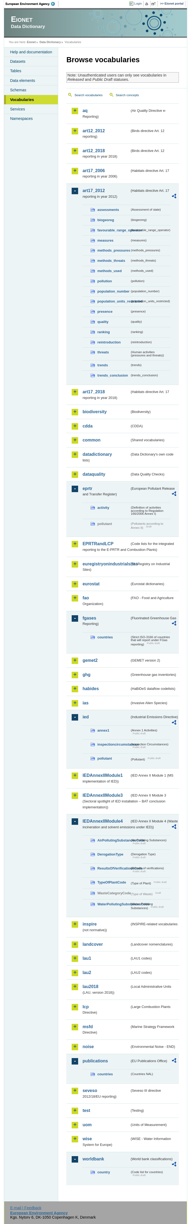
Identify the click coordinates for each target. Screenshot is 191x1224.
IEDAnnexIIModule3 (102, 795)
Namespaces (21, 118)
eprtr (87, 488)
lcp (85, 1006)
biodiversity (94, 411)
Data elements (22, 80)
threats (103, 352)
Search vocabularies (88, 95)
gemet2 (90, 660)
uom (87, 1124)
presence (104, 312)
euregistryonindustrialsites (106, 564)
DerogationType (110, 854)
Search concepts (127, 95)
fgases (89, 618)
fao (85, 598)
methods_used (109, 271)
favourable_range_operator (113, 230)
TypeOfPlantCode (111, 882)
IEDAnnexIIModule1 (102, 775)
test (86, 1110)
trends (102, 365)
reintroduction (109, 342)
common (91, 440)
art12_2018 (93, 150)
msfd (87, 1026)
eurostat (90, 584)
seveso (89, 1090)
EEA (32, 3)
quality (102, 322)
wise (87, 1138)
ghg (86, 674)
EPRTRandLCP (97, 543)
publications (95, 1061)
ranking (103, 332)
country (103, 1172)
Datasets (17, 61)
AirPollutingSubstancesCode (113, 840)
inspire (89, 924)
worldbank (93, 1159)
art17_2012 (93, 190)
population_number (113, 291)
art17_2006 (93, 170)
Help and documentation (31, 52)
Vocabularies (22, 100)
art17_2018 (93, 392)
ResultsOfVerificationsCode (113, 868)
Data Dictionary (50, 42)
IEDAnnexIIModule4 (102, 821)
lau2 (86, 972)
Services (17, 109)
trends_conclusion (112, 375)
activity (103, 508)
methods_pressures (113, 250)
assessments (108, 210)
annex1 (103, 730)
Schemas (18, 90)
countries (105, 637)
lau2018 (90, 986)
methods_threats (111, 261)
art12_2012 (93, 130)
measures (105, 240)
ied (85, 717)
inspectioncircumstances (113, 744)
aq (85, 110)
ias (85, 703)
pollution (104, 281)
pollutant (104, 758)
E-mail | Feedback (25, 1208)
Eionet (31, 42)
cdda (87, 426)
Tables (15, 71)
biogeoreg (105, 220)
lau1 (86, 958)
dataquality (93, 474)
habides (90, 688)
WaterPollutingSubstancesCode (113, 904)
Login (138, 3)
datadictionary (97, 454)
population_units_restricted (113, 301)
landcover (92, 944)
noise (88, 1046)
